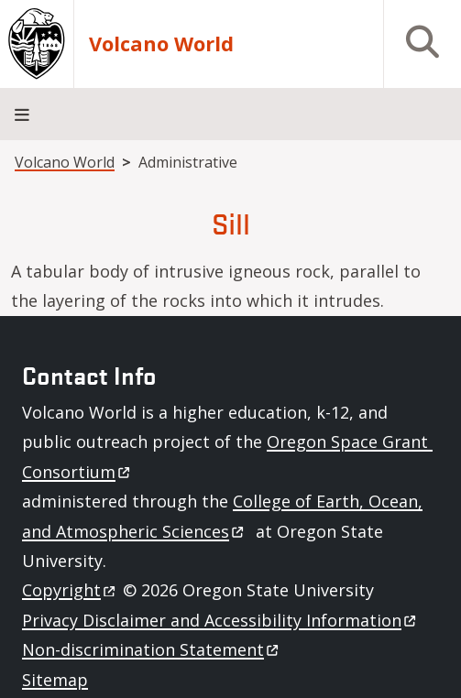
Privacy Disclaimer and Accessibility (220, 620)
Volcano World (161, 43)
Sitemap (55, 680)
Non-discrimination (151, 649)
